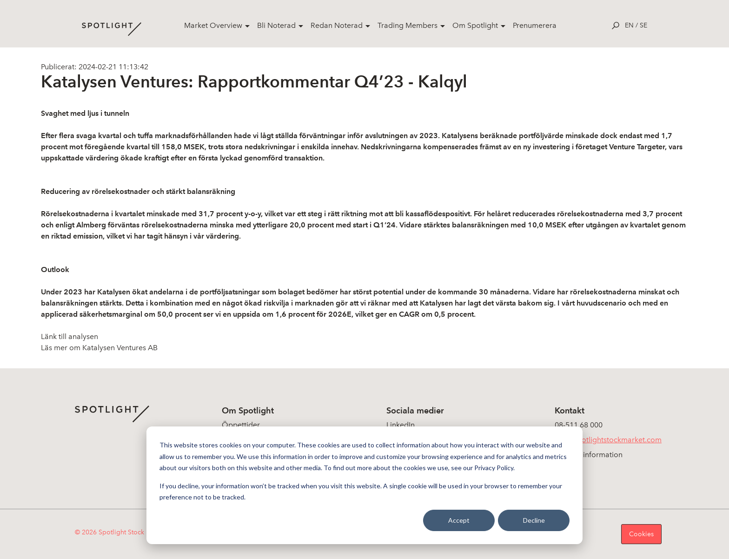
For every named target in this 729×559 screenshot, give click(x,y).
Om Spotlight (475, 25)
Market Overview (213, 25)
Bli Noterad (276, 25)
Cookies (641, 534)
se (643, 25)
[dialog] (364, 485)
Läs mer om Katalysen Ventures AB (99, 347)
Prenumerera (535, 25)
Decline (534, 520)
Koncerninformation (589, 454)
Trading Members (407, 25)
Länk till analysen (69, 336)
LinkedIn (400, 424)
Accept (459, 520)
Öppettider (241, 424)
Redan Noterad (337, 25)
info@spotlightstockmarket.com (608, 439)
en (629, 25)
